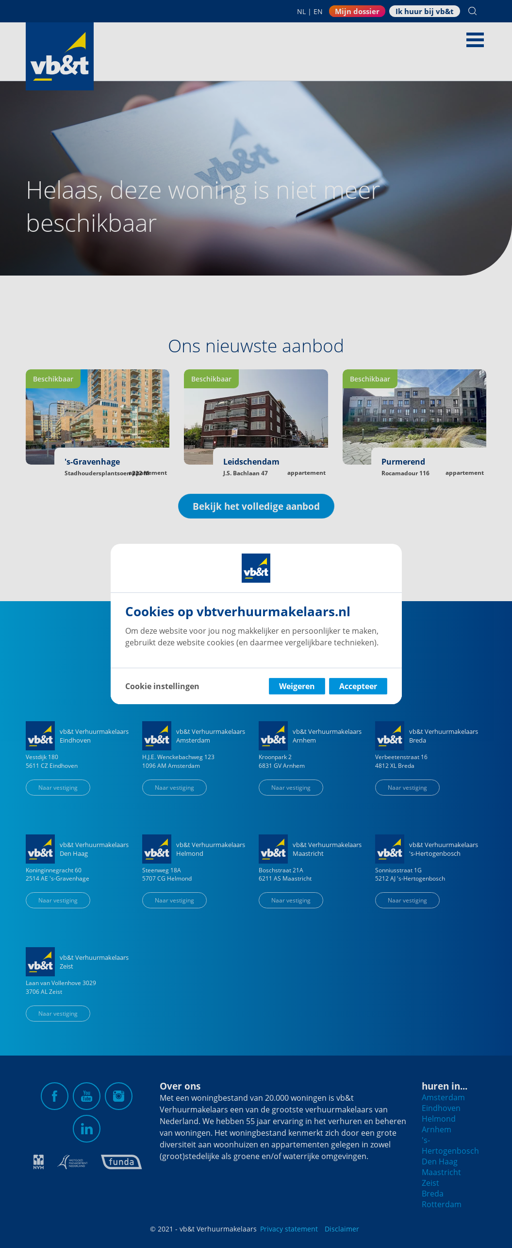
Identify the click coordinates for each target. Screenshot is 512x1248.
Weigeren (297, 686)
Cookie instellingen (162, 686)
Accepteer (358, 686)
